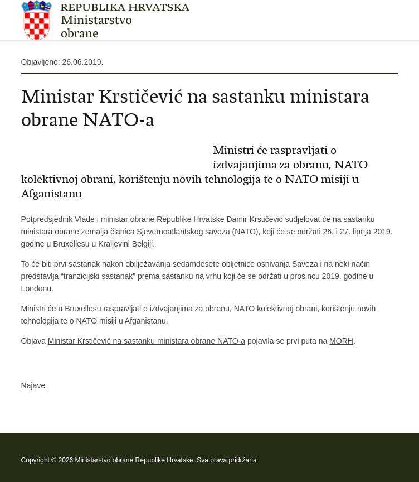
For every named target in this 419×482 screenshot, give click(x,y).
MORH (341, 340)
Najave (33, 385)
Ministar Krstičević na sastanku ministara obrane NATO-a (146, 340)
